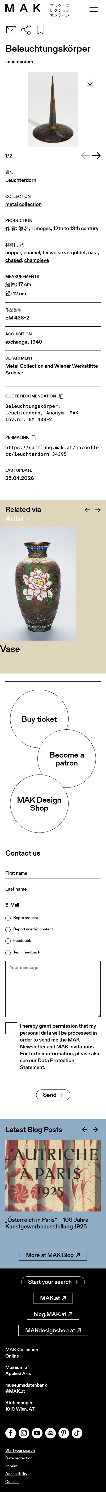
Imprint (11, 1466)
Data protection (18, 1458)
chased (13, 260)
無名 (23, 228)
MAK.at (53, 1298)
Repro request (25, 918)
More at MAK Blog (53, 1255)
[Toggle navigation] (94, 8)
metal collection (23, 204)
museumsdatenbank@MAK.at (26, 1388)
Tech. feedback (26, 952)
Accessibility (16, 1473)
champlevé (36, 260)
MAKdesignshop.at (53, 1330)
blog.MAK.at (53, 1314)
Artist (14, 518)
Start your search (53, 1282)
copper (13, 252)
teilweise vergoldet (64, 252)
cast (93, 252)
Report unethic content (33, 929)
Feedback (22, 940)
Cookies (12, 1481)
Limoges (41, 228)
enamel (32, 252)
